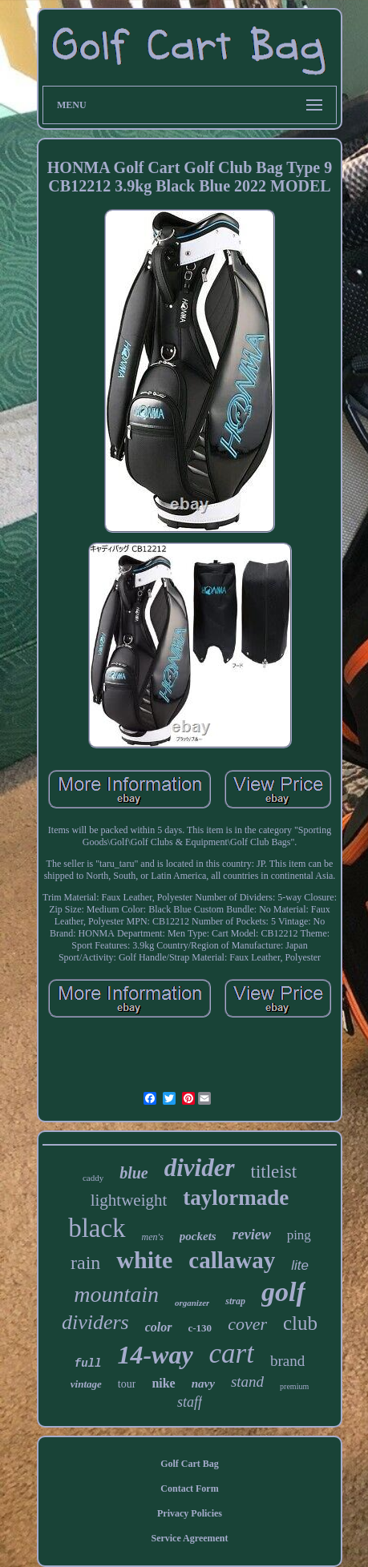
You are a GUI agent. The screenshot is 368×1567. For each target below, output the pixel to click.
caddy (93, 1177)
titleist (274, 1172)
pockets (198, 1236)
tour (127, 1384)
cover (247, 1324)
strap (235, 1301)
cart (231, 1353)
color (158, 1327)
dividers (95, 1322)
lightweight (129, 1200)
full (88, 1363)
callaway (231, 1260)
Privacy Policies (189, 1513)
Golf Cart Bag (189, 1463)
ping (299, 1235)
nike (163, 1383)
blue (133, 1173)
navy (203, 1383)
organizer (192, 1302)
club (300, 1323)
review (252, 1235)
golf (283, 1292)
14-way (154, 1354)
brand (287, 1360)
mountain (116, 1294)
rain (85, 1262)
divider (199, 1168)
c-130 (200, 1328)
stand (247, 1381)
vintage (86, 1384)
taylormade (236, 1198)
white (144, 1260)
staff (189, 1402)
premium (294, 1386)
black (96, 1228)
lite (300, 1265)
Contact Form (189, 1488)
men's (153, 1237)
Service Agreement (189, 1538)
